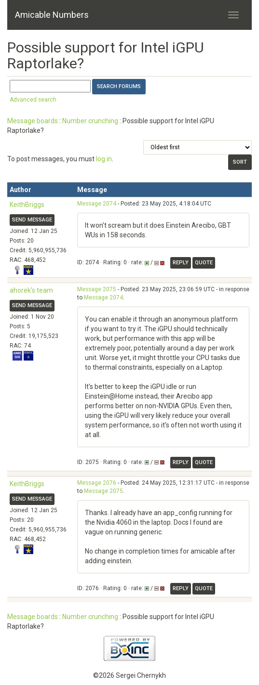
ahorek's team (31, 290)
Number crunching (90, 121)
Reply (181, 262)
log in (104, 159)
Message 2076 (96, 482)
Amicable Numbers (52, 15)
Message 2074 (96, 203)
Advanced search (33, 99)
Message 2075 (96, 289)
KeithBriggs (27, 204)
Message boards (32, 121)
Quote (204, 262)
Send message (32, 220)
